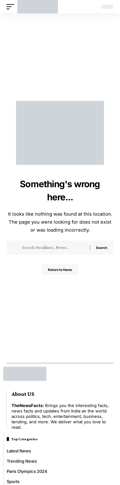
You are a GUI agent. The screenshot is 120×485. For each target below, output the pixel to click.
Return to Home (60, 270)
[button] (11, 6)
